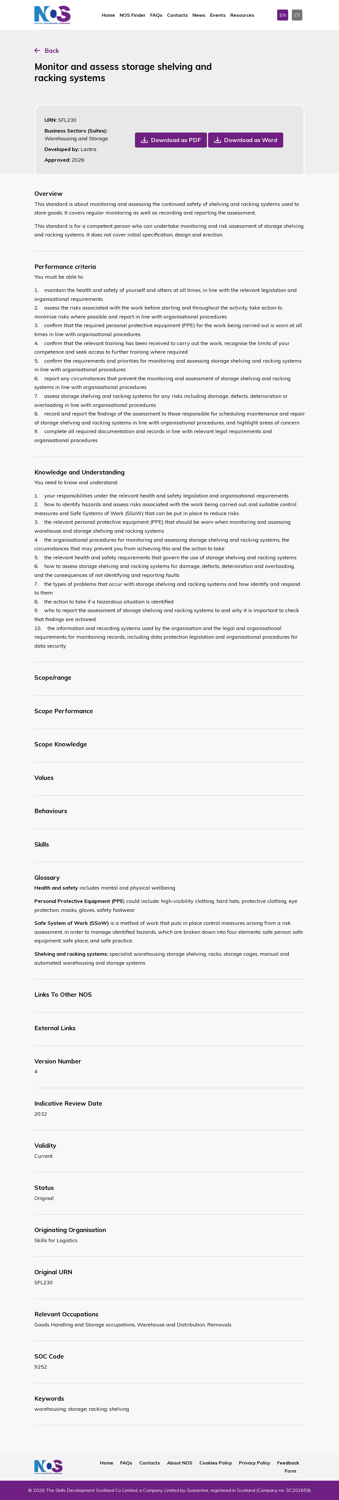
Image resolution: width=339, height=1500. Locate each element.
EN (282, 15)
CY (297, 15)
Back (52, 50)
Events (218, 15)
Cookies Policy (215, 1463)
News (198, 15)
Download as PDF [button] (176, 140)
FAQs (156, 15)
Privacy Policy (254, 1463)
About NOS (179, 1463)
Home (108, 15)
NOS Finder (133, 15)
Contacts (177, 15)
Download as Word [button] (250, 140)
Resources (242, 15)
